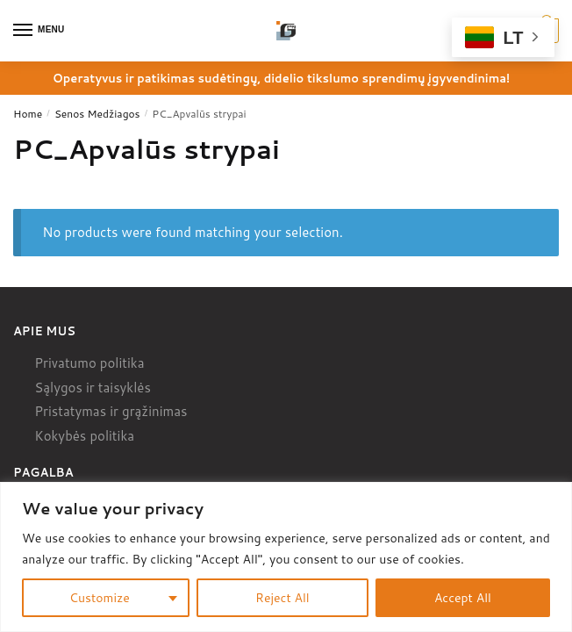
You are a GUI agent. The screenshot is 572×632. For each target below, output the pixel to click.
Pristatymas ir (76, 411)
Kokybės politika (84, 436)
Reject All (282, 598)
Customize (99, 598)
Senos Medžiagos (97, 113)
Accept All (462, 598)
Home (27, 113)
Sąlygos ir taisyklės (92, 387)
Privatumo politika (89, 363)
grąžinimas (154, 411)
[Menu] (39, 31)
